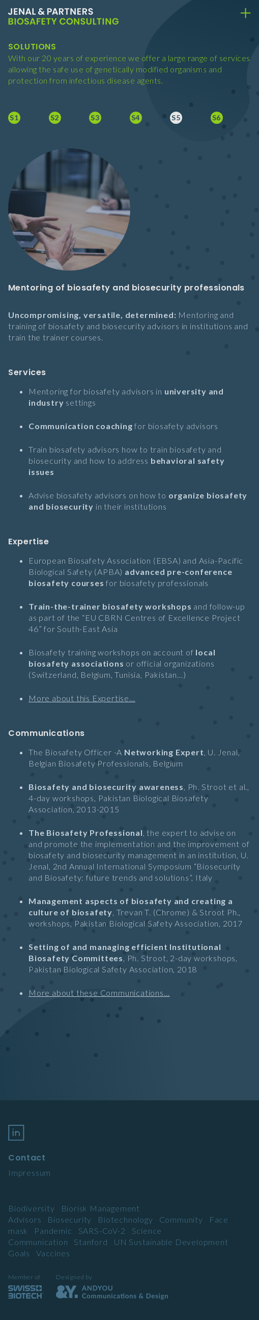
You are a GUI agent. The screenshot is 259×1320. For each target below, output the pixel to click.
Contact (26, 1158)
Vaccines (53, 1253)
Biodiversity (31, 1208)
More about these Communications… (99, 992)
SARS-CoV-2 (102, 1230)
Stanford (90, 1242)
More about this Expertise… (81, 698)
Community (181, 1219)
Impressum (29, 1172)
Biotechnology (125, 1219)
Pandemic (53, 1230)
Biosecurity (69, 1219)
